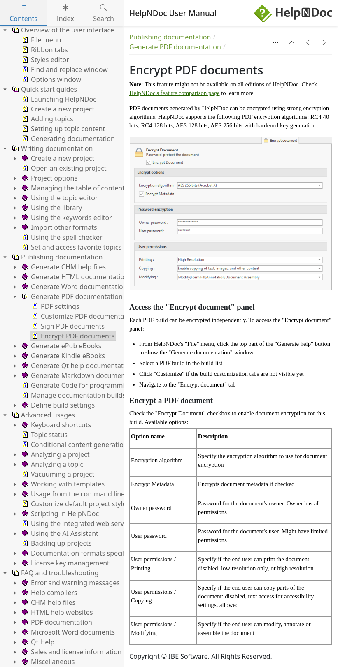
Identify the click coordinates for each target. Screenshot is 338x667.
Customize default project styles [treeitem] (74, 504)
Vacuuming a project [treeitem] (57, 474)
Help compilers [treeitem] (48, 593)
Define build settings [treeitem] (57, 405)
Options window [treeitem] (50, 79)
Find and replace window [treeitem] (64, 69)
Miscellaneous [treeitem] (47, 662)
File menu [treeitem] (40, 40)
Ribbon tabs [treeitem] (44, 50)
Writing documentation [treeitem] (51, 148)
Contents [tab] (23, 13)
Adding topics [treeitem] (46, 119)
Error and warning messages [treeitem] (70, 583)
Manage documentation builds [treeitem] (73, 395)
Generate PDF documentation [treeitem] (71, 296)
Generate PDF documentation (175, 46)
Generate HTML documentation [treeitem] (74, 277)
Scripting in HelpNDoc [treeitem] (59, 514)
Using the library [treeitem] (51, 208)
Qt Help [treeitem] (37, 642)
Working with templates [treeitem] (62, 484)
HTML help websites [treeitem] (56, 612)
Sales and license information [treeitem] (71, 652)
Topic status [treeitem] (44, 435)
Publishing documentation (170, 37)
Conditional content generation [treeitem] (74, 444)
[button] (292, 42)
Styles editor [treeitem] (44, 60)
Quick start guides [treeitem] (43, 89)
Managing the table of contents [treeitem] (74, 188)
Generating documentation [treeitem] (67, 139)
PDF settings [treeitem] (54, 306)
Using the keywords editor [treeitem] (66, 217)
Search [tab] (103, 13)
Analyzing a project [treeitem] (54, 454)
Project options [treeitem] (48, 178)
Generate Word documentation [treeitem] (73, 287)
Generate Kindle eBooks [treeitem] (62, 356)
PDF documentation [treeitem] (56, 622)
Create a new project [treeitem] (57, 109)
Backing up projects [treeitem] (56, 543)
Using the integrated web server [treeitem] (75, 523)
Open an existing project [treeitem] (63, 168)
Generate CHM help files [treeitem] (63, 267)
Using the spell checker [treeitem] (61, 237)
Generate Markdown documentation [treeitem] (81, 375)
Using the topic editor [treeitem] (59, 198)
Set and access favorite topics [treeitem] (70, 247)
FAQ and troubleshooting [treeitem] (54, 573)
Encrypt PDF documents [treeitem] (72, 336)
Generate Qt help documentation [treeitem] (76, 366)
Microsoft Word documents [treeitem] (67, 632)
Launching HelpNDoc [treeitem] (58, 99)
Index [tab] (65, 13)
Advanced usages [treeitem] (42, 415)
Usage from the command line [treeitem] (72, 494)
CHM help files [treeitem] (47, 602)
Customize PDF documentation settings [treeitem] (96, 316)
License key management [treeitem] (65, 563)
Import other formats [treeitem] (58, 227)
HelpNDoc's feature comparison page (174, 93)
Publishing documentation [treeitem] (56, 257)
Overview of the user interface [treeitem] (62, 30)
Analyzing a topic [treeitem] (51, 464)
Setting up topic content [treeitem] (62, 129)
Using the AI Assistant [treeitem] (59, 533)
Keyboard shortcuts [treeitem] (55, 425)
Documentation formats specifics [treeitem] (76, 553)
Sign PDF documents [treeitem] (67, 326)
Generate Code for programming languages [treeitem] (93, 385)
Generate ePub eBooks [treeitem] (60, 346)
